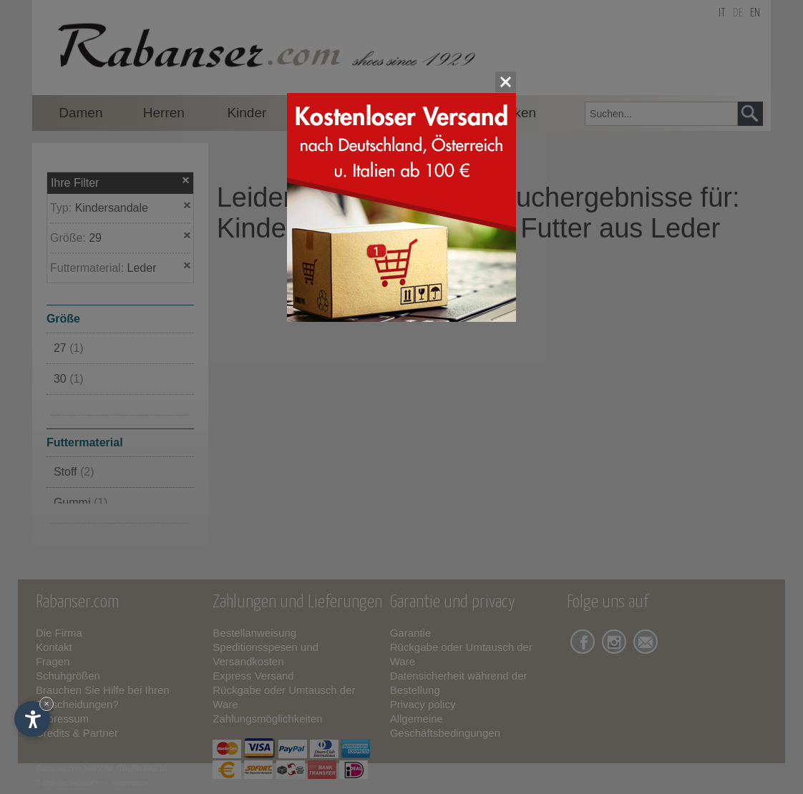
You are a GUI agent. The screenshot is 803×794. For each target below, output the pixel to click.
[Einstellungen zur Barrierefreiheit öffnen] (32, 719)
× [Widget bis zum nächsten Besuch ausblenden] (46, 703)
